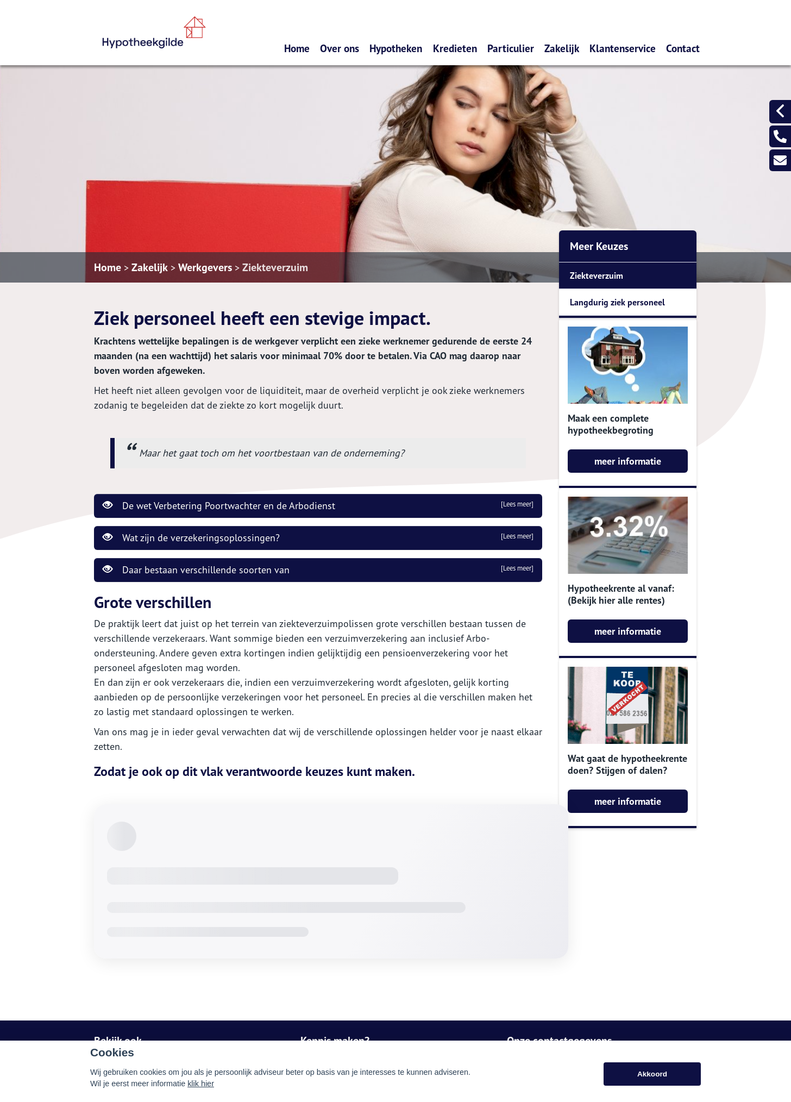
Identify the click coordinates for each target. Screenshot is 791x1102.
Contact (683, 48)
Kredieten (455, 48)
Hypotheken (395, 48)
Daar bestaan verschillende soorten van (318, 569)
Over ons (339, 48)
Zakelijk (561, 48)
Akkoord (652, 1074)
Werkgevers (205, 267)
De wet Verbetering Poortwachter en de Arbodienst (318, 505)
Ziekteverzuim (275, 267)
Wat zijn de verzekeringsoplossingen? (318, 537)
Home (297, 48)
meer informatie (627, 461)
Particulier (510, 48)
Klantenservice (622, 48)
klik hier (200, 1083)
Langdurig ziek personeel (617, 302)
